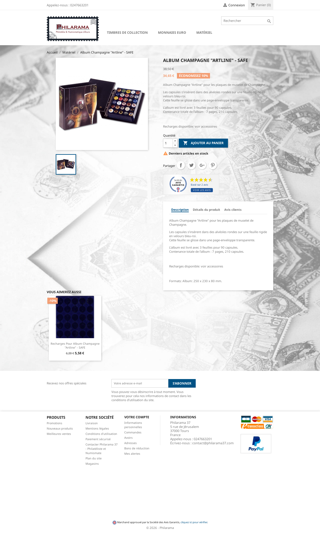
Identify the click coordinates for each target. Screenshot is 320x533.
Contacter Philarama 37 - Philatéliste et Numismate (102, 448)
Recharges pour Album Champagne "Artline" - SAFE (75, 346)
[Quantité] (168, 143)
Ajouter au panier (203, 143)
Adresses (130, 443)
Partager (181, 165)
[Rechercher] (247, 20)
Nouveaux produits (60, 428)
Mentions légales (97, 428)
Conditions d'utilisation (101, 434)
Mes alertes (132, 454)
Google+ (202, 165)
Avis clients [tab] (233, 210)
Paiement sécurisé (98, 439)
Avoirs (128, 438)
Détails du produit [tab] (206, 210)
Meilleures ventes (59, 434)
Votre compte (136, 417)
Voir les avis (202, 190)
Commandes (132, 432)
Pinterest (213, 165)
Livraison (92, 423)
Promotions (54, 423)
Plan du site (94, 458)
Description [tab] (180, 210)
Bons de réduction (136, 448)
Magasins (92, 464)
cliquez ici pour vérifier (194, 522)
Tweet (191, 165)
